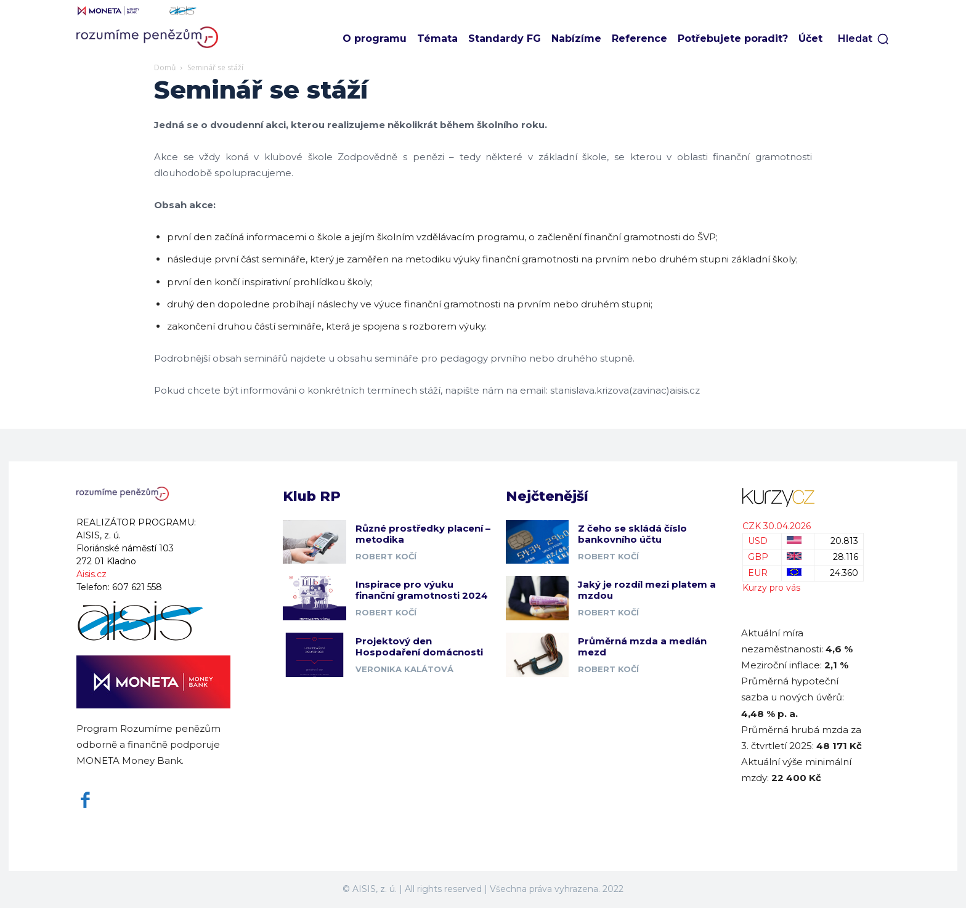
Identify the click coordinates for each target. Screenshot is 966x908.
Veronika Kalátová (404, 669)
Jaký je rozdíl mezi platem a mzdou (647, 589)
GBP (758, 556)
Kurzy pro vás (771, 587)
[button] (864, 39)
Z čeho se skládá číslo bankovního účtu (632, 533)
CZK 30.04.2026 (776, 526)
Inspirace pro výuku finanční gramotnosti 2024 (421, 589)
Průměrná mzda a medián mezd (642, 646)
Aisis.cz (91, 574)
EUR (758, 572)
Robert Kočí (385, 556)
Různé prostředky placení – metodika (422, 533)
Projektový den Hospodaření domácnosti (419, 646)
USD (758, 540)
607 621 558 (137, 587)
